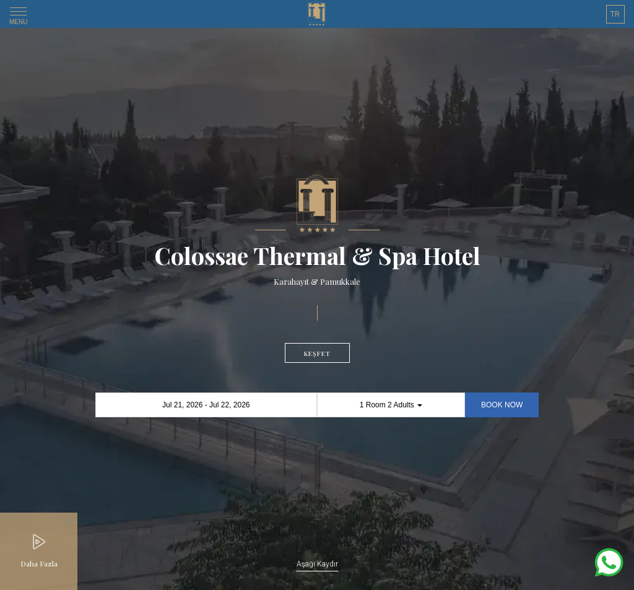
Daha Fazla (39, 563)
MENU (18, 18)
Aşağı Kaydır (317, 564)
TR (615, 14)
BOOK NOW (502, 405)
